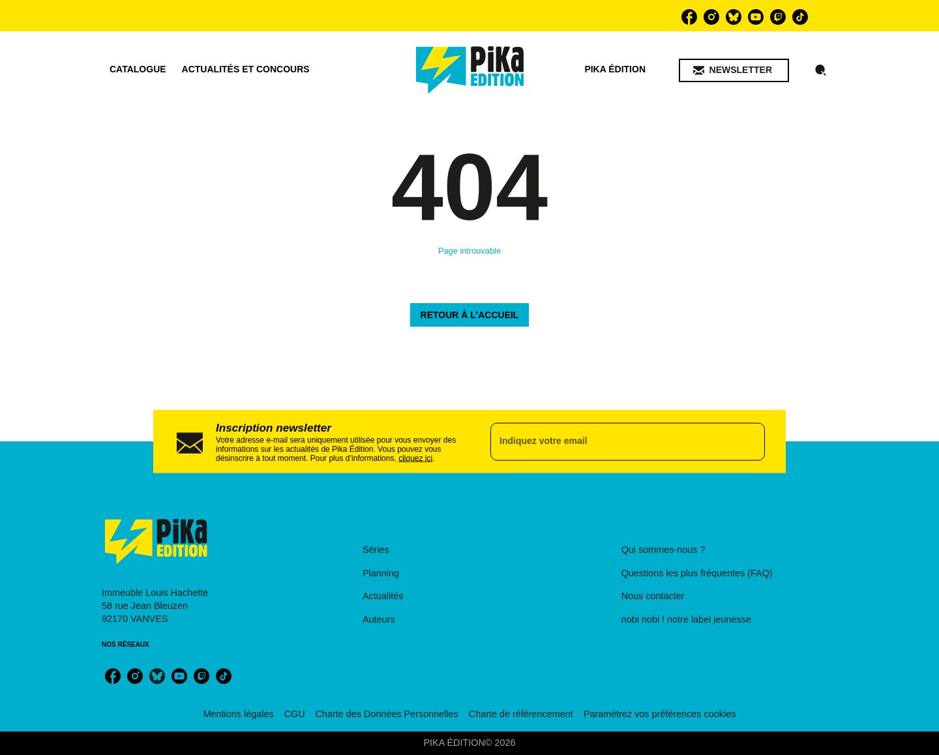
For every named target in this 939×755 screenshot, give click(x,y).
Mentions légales (238, 714)
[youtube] (756, 17)
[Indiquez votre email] (611, 441)
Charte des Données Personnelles (387, 714)
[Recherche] (821, 70)
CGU (294, 714)
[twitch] (778, 17)
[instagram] (711, 17)
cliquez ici (415, 457)
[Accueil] (470, 70)
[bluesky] (734, 17)
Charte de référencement (521, 714)
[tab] (138, 69)
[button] (734, 70)
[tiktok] (800, 17)
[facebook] (689, 17)
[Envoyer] (749, 441)
